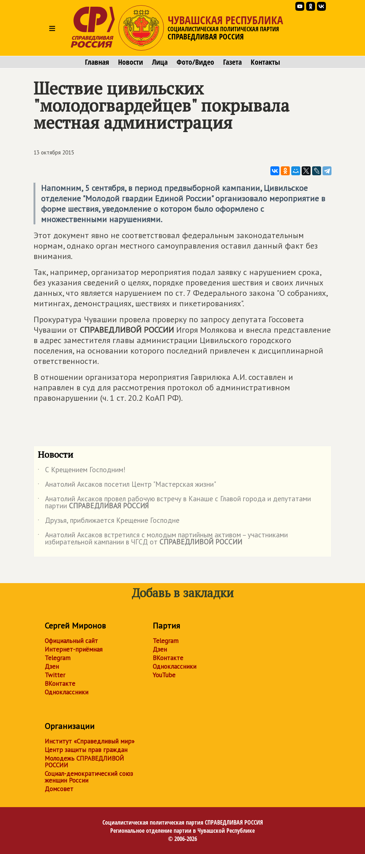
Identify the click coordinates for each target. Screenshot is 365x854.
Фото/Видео (195, 62)
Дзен (52, 666)
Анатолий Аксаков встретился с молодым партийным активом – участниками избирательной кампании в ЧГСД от (163, 538)
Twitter (55, 675)
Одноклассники (66, 692)
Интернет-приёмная (73, 649)
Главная (97, 62)
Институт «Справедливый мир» (89, 741)
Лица (160, 62)
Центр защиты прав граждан (86, 749)
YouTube (164, 675)
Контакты (265, 62)
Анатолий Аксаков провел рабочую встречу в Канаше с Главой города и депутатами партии (174, 502)
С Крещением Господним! (82, 471)
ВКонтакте (60, 683)
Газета (232, 62)
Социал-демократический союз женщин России (89, 777)
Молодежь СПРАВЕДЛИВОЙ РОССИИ (84, 761)
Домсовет (59, 789)
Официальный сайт (71, 640)
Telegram (57, 658)
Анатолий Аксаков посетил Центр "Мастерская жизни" (127, 485)
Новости (130, 62)
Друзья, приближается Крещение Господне (109, 522)
